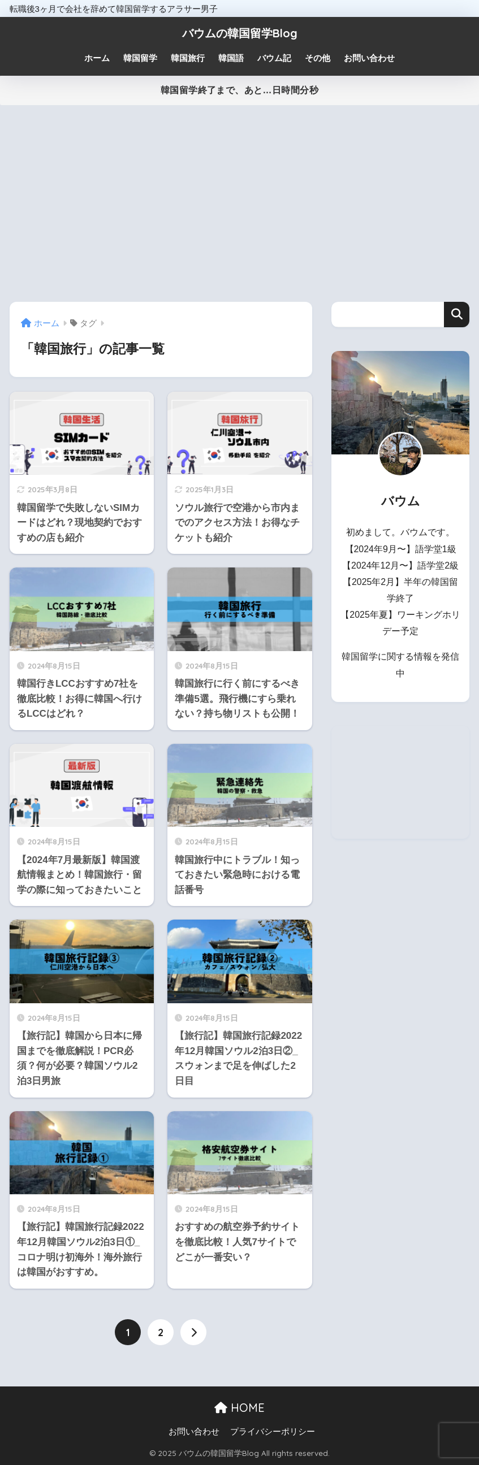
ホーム (97, 58)
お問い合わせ (194, 1431)
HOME (239, 1408)
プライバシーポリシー (272, 1431)
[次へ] (193, 1332)
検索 (456, 314)
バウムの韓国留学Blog (239, 33)
